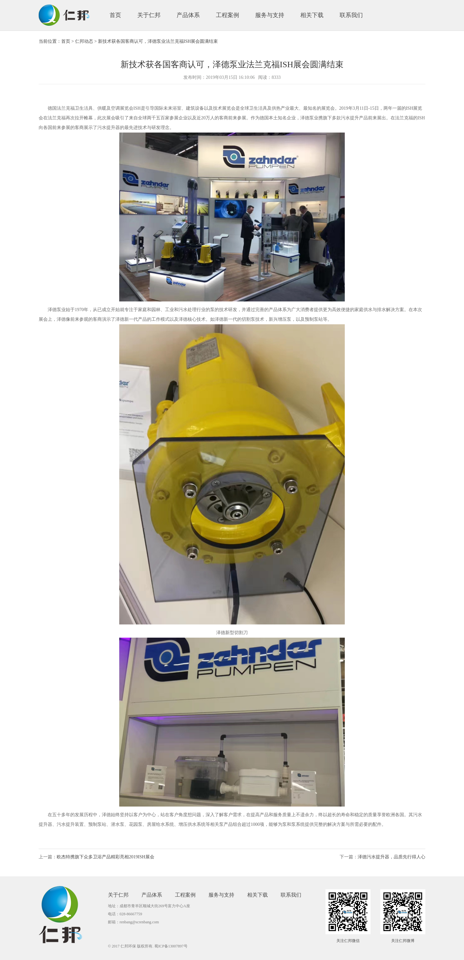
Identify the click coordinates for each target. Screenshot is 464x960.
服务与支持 (269, 15)
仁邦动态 (84, 41)
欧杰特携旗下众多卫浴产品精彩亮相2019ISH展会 (105, 856)
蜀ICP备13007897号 (171, 946)
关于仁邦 (148, 15)
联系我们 (351, 15)
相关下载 (312, 15)
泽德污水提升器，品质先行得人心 (391, 856)
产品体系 (188, 15)
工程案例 (227, 15)
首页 (115, 15)
